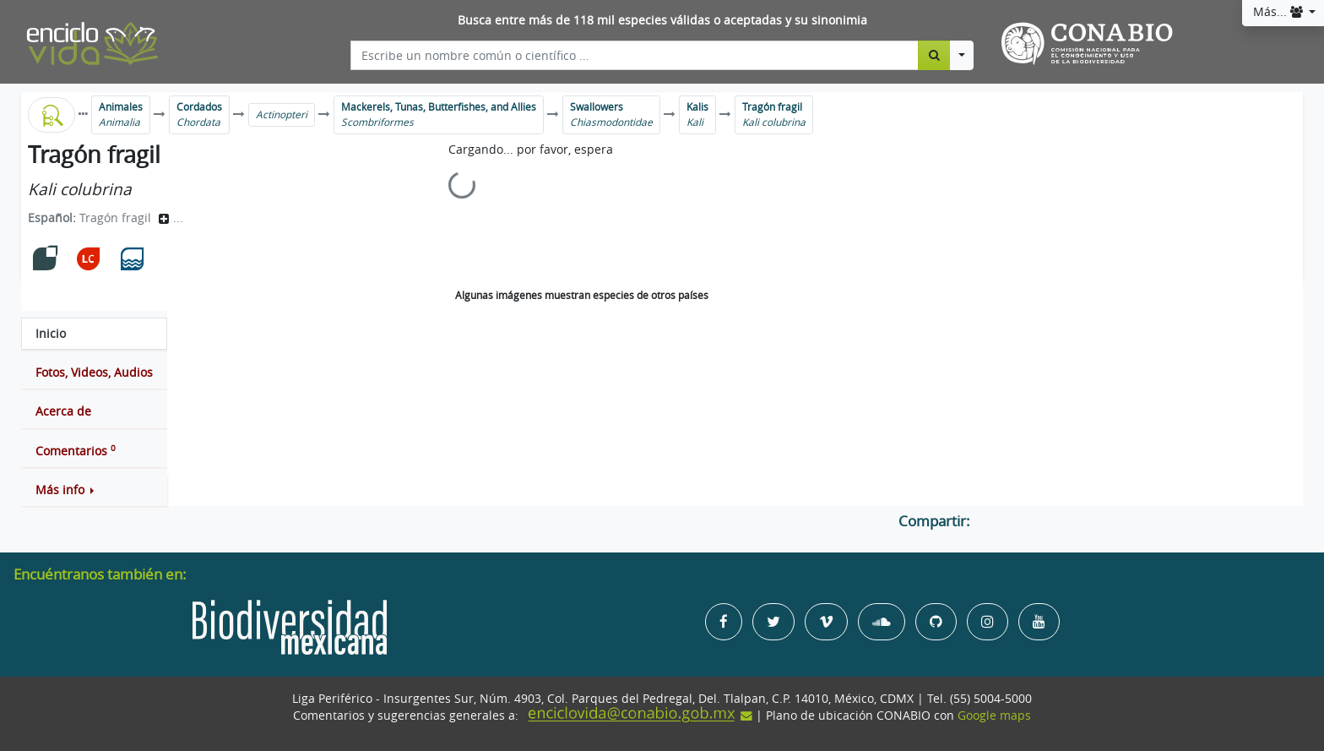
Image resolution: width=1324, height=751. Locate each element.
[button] (94, 490)
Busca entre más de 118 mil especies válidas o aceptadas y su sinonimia (662, 20)
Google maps (994, 715)
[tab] (94, 334)
